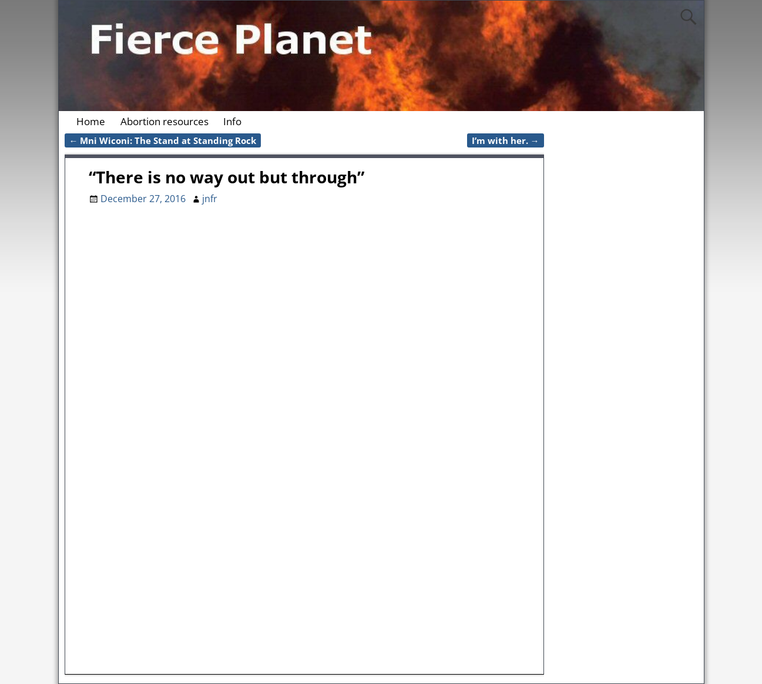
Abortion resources (164, 121)
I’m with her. (505, 140)
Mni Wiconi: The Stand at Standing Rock (163, 140)
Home (90, 121)
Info (232, 121)
